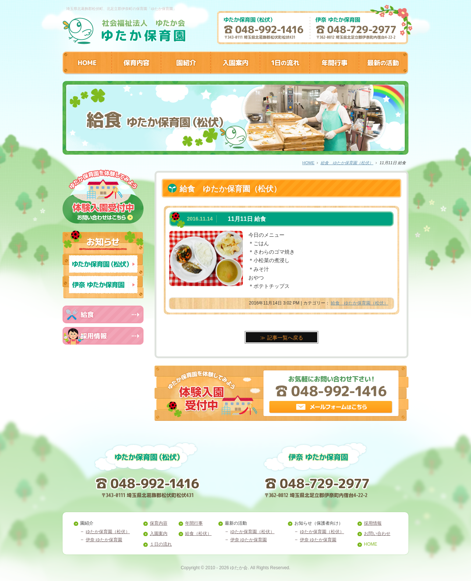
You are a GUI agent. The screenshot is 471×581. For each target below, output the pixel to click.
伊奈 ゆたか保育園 (104, 539)
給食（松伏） (198, 533)
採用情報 (373, 523)
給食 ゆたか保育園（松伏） (347, 163)
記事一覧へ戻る (285, 338)
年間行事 (194, 523)
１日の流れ (161, 544)
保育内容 (158, 523)
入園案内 (158, 533)
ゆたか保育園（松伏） (108, 531)
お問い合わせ (377, 533)
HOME (308, 163)
